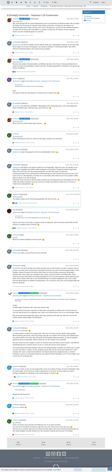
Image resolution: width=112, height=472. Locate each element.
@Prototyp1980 (34, 18)
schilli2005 (16, 366)
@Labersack (24, 149)
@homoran (16, 330)
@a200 (22, 234)
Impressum (37, 458)
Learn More (57, 470)
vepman (15, 78)
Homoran (15, 293)
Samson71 (16, 18)
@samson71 (17, 44)
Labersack (16, 133)
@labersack (16, 152)
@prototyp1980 (18, 21)
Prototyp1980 (16, 42)
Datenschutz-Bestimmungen (52, 458)
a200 (14, 209)
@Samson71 (24, 42)
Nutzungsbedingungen (71, 458)
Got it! (109, 469)
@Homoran (24, 328)
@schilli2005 (42, 383)
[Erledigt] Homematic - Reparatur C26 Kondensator (43, 81)
